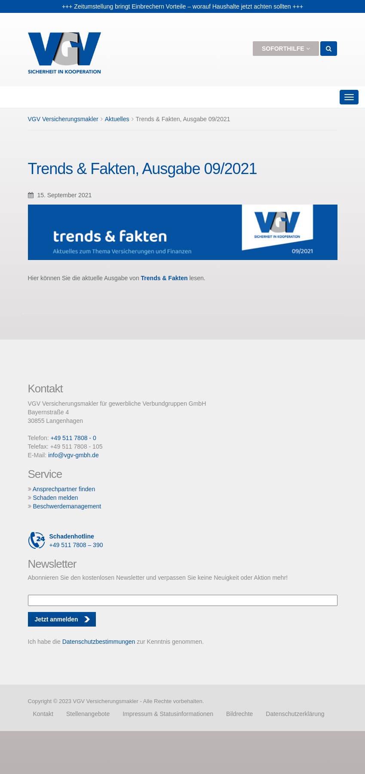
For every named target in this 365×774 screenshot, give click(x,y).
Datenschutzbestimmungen (98, 641)
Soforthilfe (286, 48)
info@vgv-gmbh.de (73, 455)
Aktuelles (117, 119)
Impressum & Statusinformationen (168, 713)
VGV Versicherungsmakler (63, 119)
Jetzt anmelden (56, 619)
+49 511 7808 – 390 (65, 540)
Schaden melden (55, 497)
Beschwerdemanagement (67, 506)
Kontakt (43, 713)
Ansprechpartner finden (64, 489)
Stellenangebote (88, 713)
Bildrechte (239, 713)
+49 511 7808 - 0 (73, 437)
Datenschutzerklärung (295, 713)
